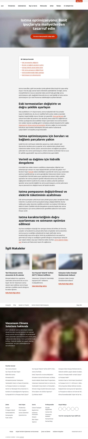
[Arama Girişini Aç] (81, 6)
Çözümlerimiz (22, 6)
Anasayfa (8, 305)
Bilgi (14, 305)
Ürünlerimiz (11, 6)
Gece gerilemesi (58, 116)
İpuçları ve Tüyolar (24, 305)
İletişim (59, 6)
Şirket (51, 6)
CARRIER (22, 437)
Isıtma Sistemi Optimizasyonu (40, 305)
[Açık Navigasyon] (2, 6)
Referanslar (43, 6)
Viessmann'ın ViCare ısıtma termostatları (32, 125)
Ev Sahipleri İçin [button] (68, 6)
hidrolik (30, 172)
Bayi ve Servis (33, 6)
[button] (79, 305)
